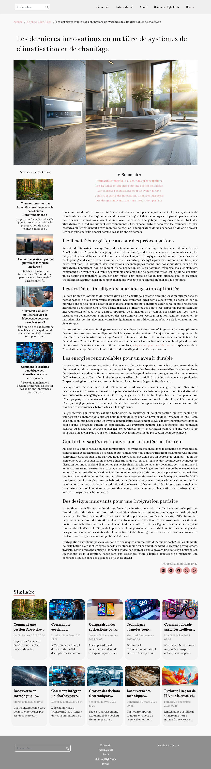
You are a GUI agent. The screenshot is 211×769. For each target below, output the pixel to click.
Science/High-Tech (166, 7)
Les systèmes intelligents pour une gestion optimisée (129, 185)
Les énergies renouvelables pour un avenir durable (129, 190)
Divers (190, 7)
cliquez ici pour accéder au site (154, 345)
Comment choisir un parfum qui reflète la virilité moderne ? (35, 262)
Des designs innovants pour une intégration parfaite (129, 200)
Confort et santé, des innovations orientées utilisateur (129, 195)
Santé (143, 7)
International (124, 7)
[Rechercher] (32, 7)
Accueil (18, 21)
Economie (102, 7)
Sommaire (131, 174)
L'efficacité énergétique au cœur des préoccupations (129, 180)
